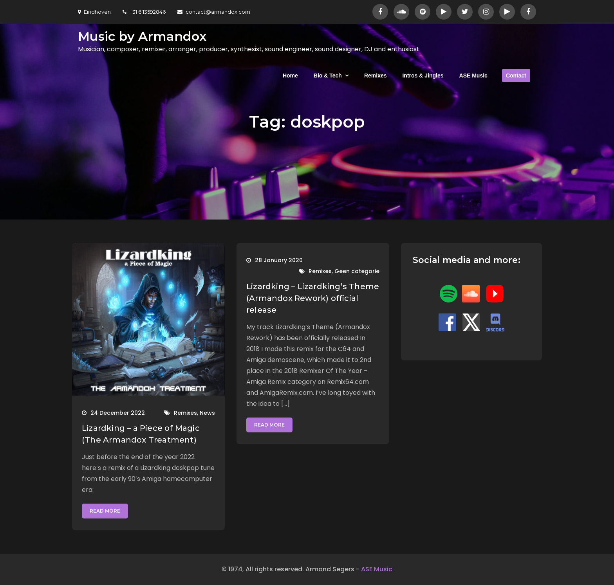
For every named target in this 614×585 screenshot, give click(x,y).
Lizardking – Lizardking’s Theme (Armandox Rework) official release (312, 298)
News (207, 413)
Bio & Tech (328, 75)
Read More (105, 511)
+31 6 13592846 (144, 12)
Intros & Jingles (422, 75)
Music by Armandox (142, 36)
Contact (516, 75)
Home (290, 75)
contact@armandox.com (213, 12)
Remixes (375, 75)
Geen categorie (356, 271)
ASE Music (473, 75)
